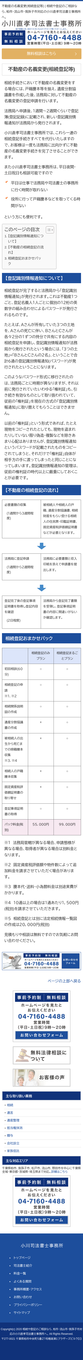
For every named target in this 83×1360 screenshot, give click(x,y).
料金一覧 (20, 1273)
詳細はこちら (59, 1171)
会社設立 (13, 1143)
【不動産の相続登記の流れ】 (26, 250)
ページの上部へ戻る (64, 981)
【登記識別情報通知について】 (25, 238)
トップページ (22, 1258)
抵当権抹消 (14, 1128)
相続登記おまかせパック (24, 261)
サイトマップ (22, 1312)
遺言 (10, 1113)
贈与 (10, 1135)
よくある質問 (23, 1281)
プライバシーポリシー (28, 1305)
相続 (10, 1105)
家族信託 (13, 1151)
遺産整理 (13, 1120)
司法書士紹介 (23, 1265)
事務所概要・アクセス (28, 1289)
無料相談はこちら (41, 54)
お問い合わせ (23, 1297)
